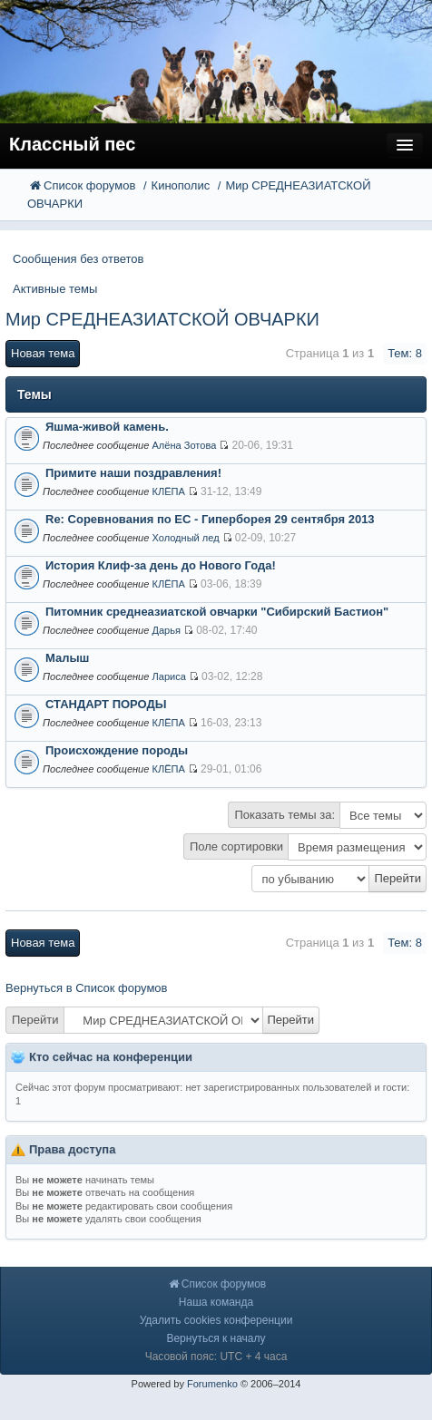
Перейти (35, 1019)
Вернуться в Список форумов (86, 988)
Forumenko (212, 1383)
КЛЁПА (168, 491)
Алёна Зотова (184, 445)
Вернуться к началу (215, 1338)
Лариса (168, 676)
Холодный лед (185, 537)
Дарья (166, 630)
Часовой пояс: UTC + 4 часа (216, 1356)
